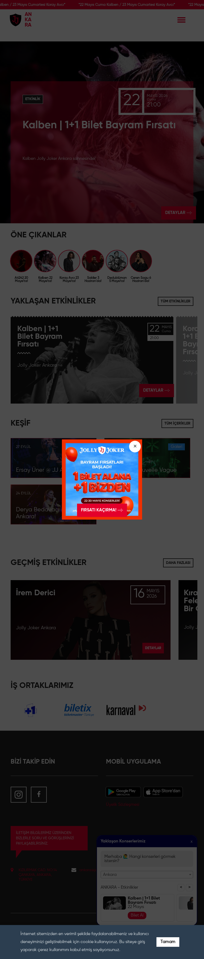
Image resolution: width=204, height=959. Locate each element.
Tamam (167, 942)
